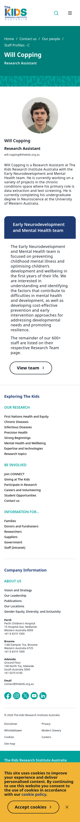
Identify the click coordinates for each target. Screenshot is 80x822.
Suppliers (10, 537)
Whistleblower (13, 730)
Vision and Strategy (18, 590)
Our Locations (14, 606)
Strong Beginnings (17, 438)
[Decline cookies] (67, 807)
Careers (46, 737)
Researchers (13, 532)
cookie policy (34, 794)
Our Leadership (15, 595)
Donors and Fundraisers (21, 526)
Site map (9, 743)
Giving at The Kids (17, 479)
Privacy (46, 724)
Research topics (15, 454)
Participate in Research (20, 485)
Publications (13, 601)
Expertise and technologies (23, 448)
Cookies (9, 737)
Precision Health (16, 432)
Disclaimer (10, 724)
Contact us (27, 39)
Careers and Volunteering (22, 490)
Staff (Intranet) (14, 548)
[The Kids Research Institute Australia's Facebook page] (8, 695)
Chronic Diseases (16, 422)
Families (10, 521)
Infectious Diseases (18, 427)
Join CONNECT (14, 474)
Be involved (15, 465)
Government (13, 542)
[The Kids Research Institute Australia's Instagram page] (16, 695)
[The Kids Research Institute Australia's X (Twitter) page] (25, 695)
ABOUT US (12, 581)
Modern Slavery (51, 730)
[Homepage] (15, 13)
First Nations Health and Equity (26, 416)
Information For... (21, 512)
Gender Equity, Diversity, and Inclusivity (32, 611)
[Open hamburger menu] (70, 13)
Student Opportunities (20, 495)
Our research (17, 407)
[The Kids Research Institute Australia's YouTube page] (34, 695)
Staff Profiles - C (16, 45)
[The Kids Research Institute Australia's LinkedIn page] (43, 695)
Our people (51, 39)
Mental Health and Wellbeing (25, 443)
